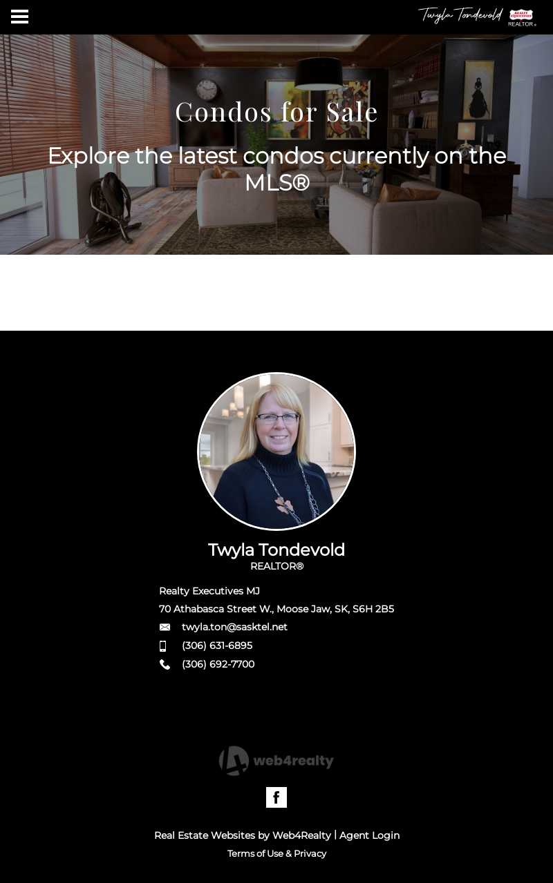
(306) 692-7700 (218, 664)
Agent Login (369, 835)
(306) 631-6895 (217, 645)
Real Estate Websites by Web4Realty (242, 835)
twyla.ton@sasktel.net (235, 627)
